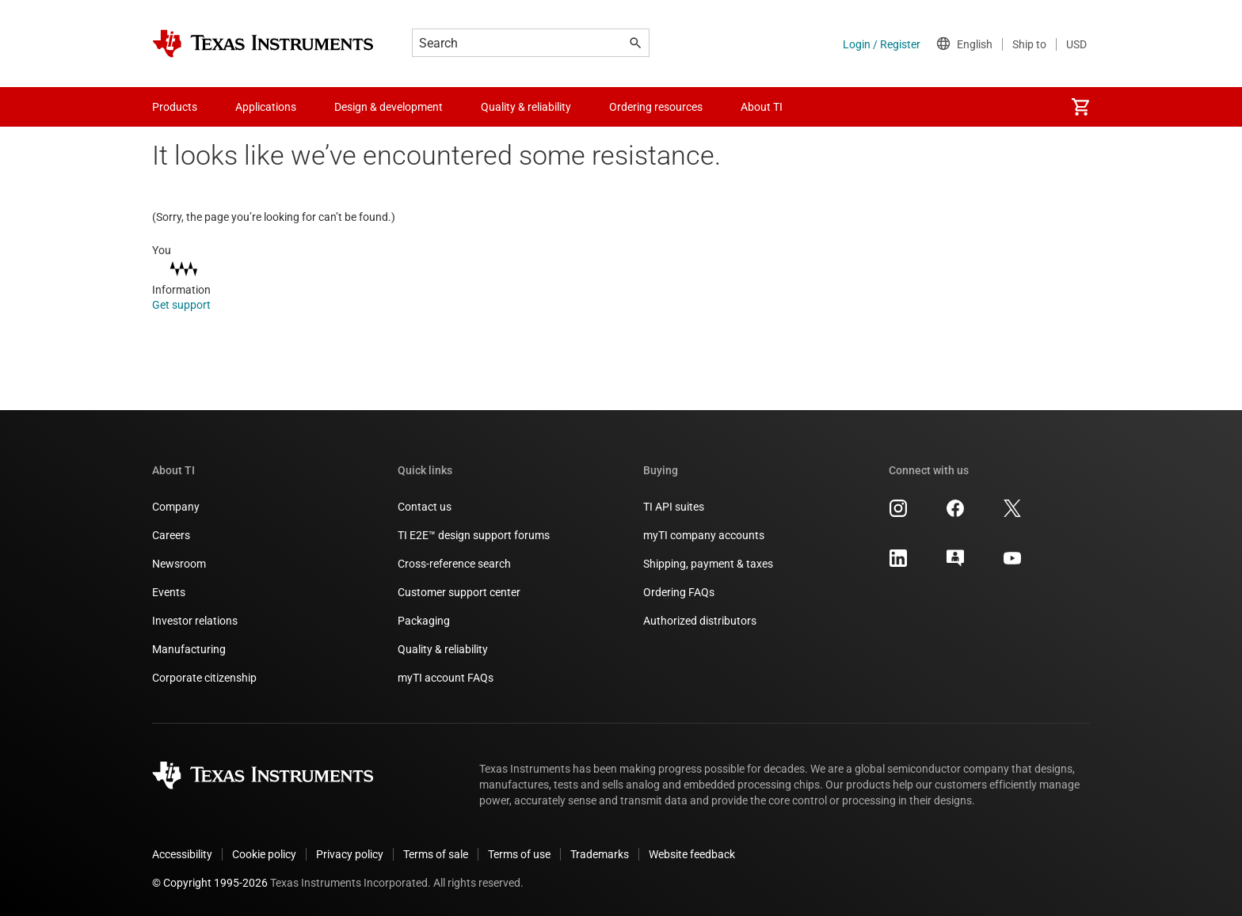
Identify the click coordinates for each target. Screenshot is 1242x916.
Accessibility (182, 854)
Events (168, 592)
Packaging (424, 620)
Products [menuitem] (174, 107)
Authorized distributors (699, 620)
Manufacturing (189, 649)
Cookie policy (264, 854)
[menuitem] (1080, 107)
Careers (171, 535)
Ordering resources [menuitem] (656, 107)
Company (176, 506)
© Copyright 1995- (210, 882)
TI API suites (673, 506)
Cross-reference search (454, 563)
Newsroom (179, 563)
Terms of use (519, 854)
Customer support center (459, 592)
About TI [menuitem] (762, 107)
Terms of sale (435, 854)
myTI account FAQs (445, 677)
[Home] (263, 43)
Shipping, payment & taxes (708, 563)
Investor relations (195, 620)
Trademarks (599, 854)
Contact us (424, 506)
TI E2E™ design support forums (474, 535)
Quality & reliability (443, 649)
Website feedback (692, 854)
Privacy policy (349, 854)
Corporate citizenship (204, 677)
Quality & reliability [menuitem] (526, 107)
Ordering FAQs (678, 592)
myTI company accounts (703, 535)
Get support (192, 304)
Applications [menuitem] (265, 107)
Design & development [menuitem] (388, 107)
